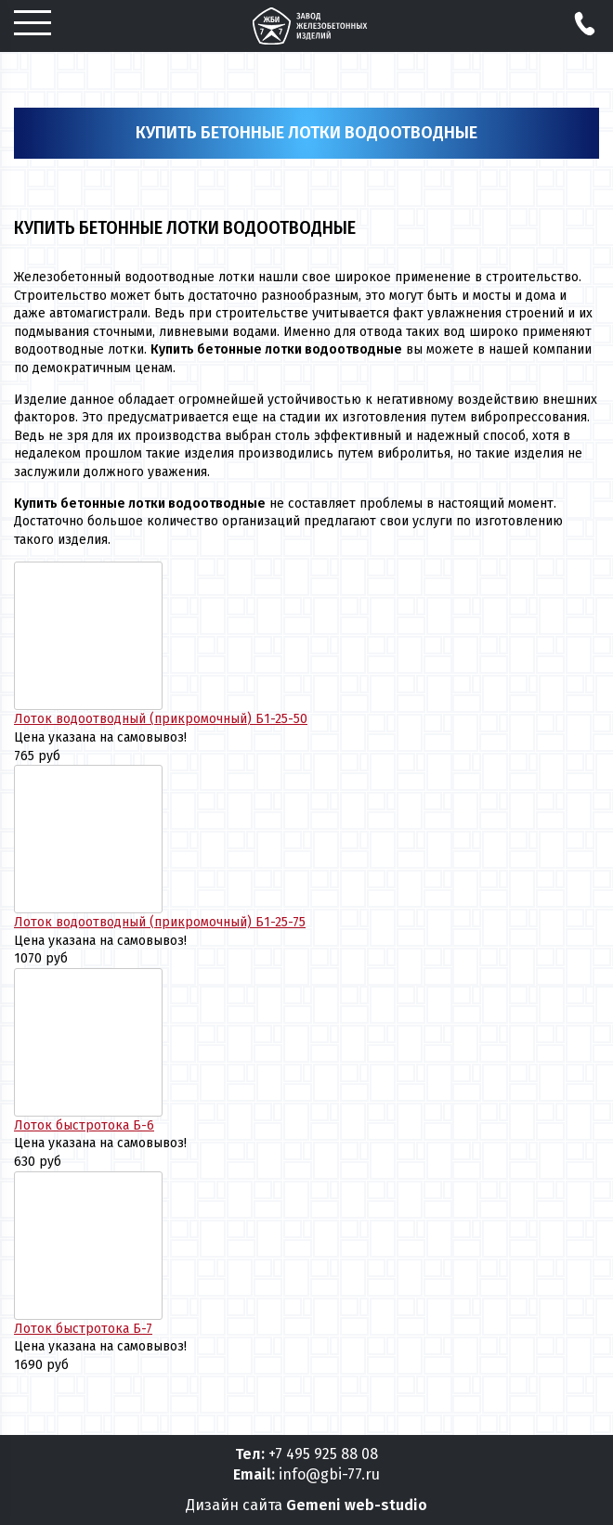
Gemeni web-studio (356, 1505)
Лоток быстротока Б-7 (83, 1329)
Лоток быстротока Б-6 (84, 1125)
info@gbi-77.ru (329, 1474)
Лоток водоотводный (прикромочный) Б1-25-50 (160, 719)
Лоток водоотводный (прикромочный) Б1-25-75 (160, 922)
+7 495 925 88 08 (323, 1454)
